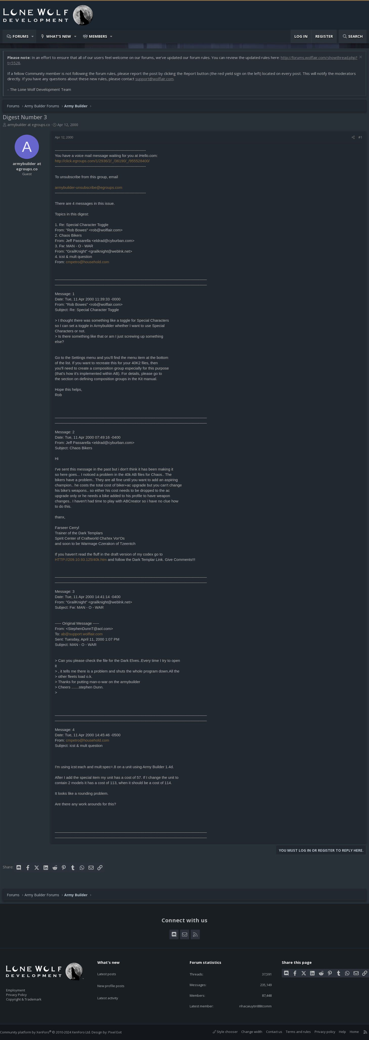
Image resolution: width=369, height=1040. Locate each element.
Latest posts (111, 968)
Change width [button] (246, 1032)
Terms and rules (293, 1032)
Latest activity (112, 988)
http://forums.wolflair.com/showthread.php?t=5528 (54, 65)
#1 (358, 139)
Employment (22, 987)
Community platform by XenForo (50, 1032)
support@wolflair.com (157, 81)
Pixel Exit (120, 1032)
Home (349, 1032)
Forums (21, 36)
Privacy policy (320, 1032)
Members (98, 36)
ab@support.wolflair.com (84, 636)
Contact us (269, 1032)
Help (337, 1032)
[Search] (352, 36)
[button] (32, 36)
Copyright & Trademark (31, 997)
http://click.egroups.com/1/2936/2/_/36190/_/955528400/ (104, 163)
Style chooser (220, 1032)
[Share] (350, 140)
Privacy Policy (23, 992)
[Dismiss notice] (357, 60)
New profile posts (116, 978)
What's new (58, 36)
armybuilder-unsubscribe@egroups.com (91, 190)
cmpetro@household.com (90, 264)
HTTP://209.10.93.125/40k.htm (83, 562)
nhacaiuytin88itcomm (251, 1005)
